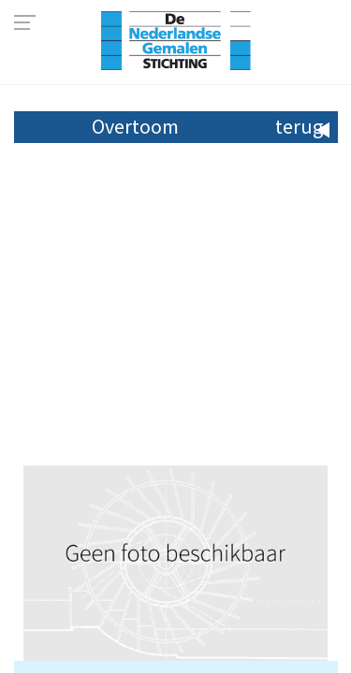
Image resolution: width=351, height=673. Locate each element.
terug (299, 126)
